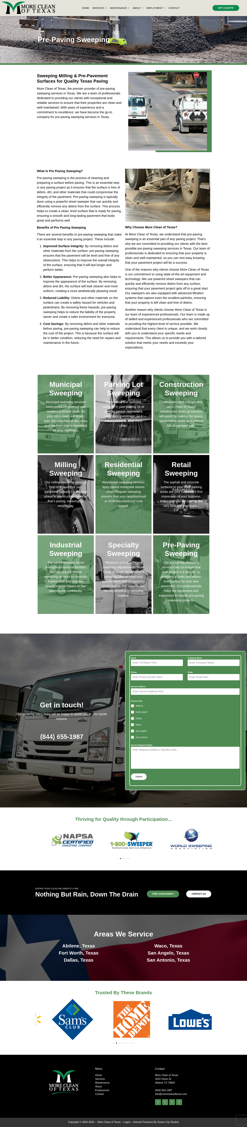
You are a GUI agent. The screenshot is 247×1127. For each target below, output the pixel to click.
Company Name (195, 658)
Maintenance (119, 8)
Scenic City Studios (168, 1122)
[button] (37, 840)
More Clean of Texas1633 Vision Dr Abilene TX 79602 (166, 1079)
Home (85, 8)
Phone (134, 672)
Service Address (138, 687)
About (138, 8)
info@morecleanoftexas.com (171, 1094)
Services (99, 8)
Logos (126, 1122)
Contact (174, 8)
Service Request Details (141, 745)
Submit (138, 776)
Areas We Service (123, 934)
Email (191, 672)
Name (134, 658)
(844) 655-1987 (61, 736)
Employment (155, 8)
